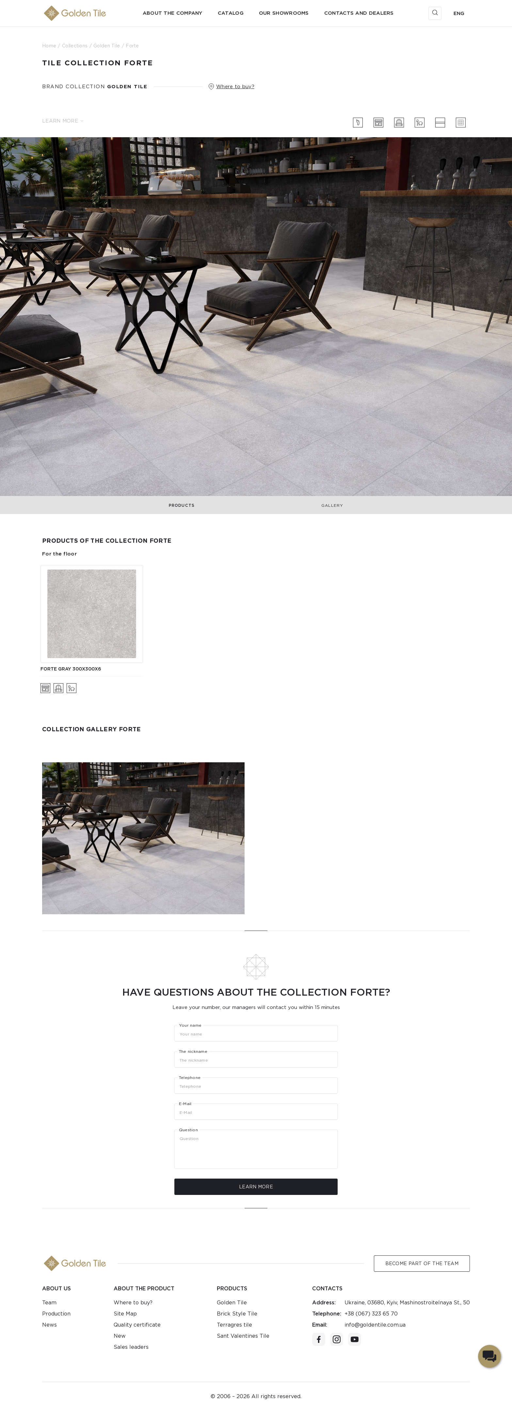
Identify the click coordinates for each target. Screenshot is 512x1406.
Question (188, 1130)
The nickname (193, 1051)
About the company (172, 13)
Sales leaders (131, 1347)
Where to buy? (235, 87)
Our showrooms (284, 13)
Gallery (332, 505)
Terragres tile (234, 1325)
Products (182, 505)
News (49, 1325)
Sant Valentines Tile (243, 1336)
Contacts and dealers (359, 13)
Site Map (125, 1314)
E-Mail (185, 1103)
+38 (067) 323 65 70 (371, 1314)
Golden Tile (232, 1302)
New (120, 1336)
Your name (190, 1025)
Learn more (62, 121)
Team (49, 1302)
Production (56, 1314)
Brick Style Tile (237, 1314)
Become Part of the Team (421, 1263)
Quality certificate (137, 1325)
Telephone (189, 1077)
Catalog (231, 13)
